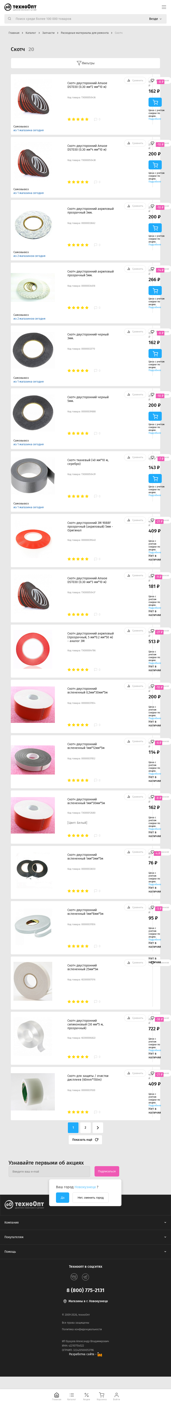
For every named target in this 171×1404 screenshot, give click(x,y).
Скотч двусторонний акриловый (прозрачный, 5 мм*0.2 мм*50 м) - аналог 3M (90, 637)
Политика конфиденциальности (82, 1329)
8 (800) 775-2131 (85, 1290)
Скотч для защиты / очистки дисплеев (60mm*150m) (87, 1078)
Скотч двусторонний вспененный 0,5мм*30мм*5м (87, 690)
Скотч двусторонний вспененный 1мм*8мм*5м (85, 912)
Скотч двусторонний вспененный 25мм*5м (82, 967)
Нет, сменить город (91, 1197)
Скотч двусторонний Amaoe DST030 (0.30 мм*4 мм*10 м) (87, 148)
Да (62, 1197)
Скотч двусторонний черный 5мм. (88, 399)
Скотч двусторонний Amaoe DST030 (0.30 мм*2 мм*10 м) (87, 85)
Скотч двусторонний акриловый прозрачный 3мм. (90, 210)
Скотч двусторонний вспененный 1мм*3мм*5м (85, 856)
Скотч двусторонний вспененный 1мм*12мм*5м (85, 746)
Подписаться (107, 1171)
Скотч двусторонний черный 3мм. (88, 336)
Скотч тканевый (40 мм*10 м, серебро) (87, 462)
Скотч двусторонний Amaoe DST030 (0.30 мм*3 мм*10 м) (87, 580)
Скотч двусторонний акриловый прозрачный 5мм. (90, 273)
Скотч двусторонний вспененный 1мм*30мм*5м (86, 801)
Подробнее (155, 118)
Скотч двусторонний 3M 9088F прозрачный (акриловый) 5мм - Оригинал (90, 526)
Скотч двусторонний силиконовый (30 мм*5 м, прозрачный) (85, 1024)
